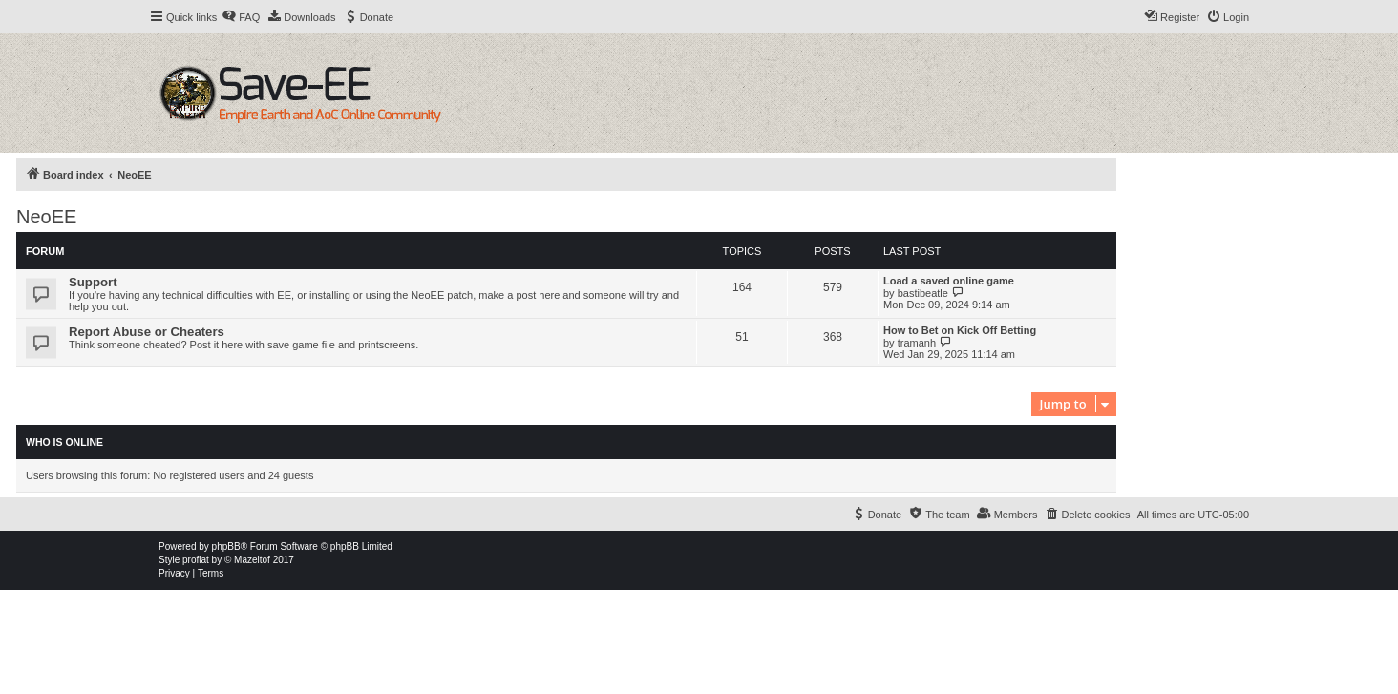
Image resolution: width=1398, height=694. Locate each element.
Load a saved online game (948, 280)
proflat (195, 560)
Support (93, 282)
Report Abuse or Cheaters (146, 332)
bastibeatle (923, 293)
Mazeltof (252, 560)
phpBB (226, 546)
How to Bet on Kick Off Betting (959, 330)
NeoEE (46, 216)
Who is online (64, 442)
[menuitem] (241, 17)
